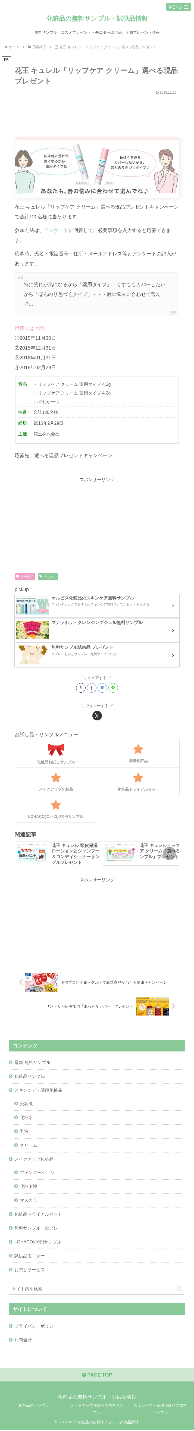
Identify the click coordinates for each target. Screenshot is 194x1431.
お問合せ (23, 1340)
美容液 (26, 1103)
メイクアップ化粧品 (34, 1159)
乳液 (24, 1131)
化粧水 (26, 1117)
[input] (97, 1289)
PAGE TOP (97, 1376)
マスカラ (28, 1200)
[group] (58, 854)
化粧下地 (28, 1186)
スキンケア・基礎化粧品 (38, 1090)
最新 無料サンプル (32, 1062)
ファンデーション (37, 1172)
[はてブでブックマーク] (102, 688)
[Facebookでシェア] (91, 688)
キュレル (48, 576)
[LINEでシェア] (113, 688)
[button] (169, 854)
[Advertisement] (97, 113)
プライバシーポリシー (36, 1326)
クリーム (28, 1145)
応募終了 (25, 576)
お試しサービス (29, 1270)
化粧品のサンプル (33, 1406)
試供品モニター (29, 1256)
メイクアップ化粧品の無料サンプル (97, 1409)
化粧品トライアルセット (38, 1214)
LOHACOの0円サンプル (37, 1242)
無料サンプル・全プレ (36, 1228)
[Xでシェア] (81, 688)
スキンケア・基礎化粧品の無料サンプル (160, 1409)
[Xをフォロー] (97, 715)
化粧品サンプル (29, 1076)
